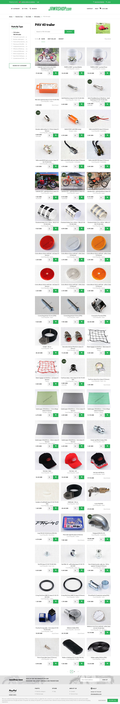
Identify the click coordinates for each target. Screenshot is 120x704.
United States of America (28, 2)
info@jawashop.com (96, 694)
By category (15, 8)
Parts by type (39, 694)
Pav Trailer (28, 16)
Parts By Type (19, 16)
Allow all (112, 700)
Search (33, 9)
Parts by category (40, 691)
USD (38, 2)
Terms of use (74, 694)
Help (96, 8)
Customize (102, 700)
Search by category (20, 65)
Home (10, 16)
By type (24, 8)
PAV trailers (37, 16)
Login (108, 2)
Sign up (105, 679)
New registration (98, 2)
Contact (90, 8)
